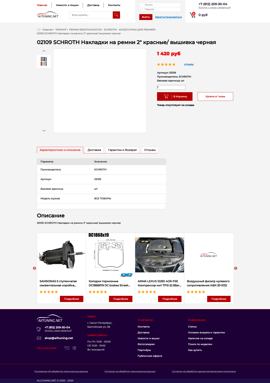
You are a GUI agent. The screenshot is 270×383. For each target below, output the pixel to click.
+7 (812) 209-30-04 (213, 4)
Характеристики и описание (60, 150)
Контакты (114, 5)
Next (235, 268)
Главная (42, 5)
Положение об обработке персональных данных (61, 371)
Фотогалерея (146, 344)
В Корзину (179, 96)
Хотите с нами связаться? (215, 7)
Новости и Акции (67, 5)
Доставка (93, 5)
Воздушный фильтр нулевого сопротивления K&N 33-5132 (208, 283)
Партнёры (144, 350)
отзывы (189, 64)
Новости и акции (148, 338)
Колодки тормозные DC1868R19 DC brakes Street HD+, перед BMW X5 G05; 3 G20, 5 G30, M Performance (108, 284)
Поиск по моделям (200, 344)
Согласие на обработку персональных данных (130, 371)
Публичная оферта (150, 356)
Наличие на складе (200, 338)
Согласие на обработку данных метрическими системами (204, 371)
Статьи (192, 326)
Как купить (195, 350)
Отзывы (150, 150)
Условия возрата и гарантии (206, 332)
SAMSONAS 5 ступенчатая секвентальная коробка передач (58, 284)
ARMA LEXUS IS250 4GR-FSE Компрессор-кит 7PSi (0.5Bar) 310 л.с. (159, 284)
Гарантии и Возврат (122, 150)
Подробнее (71, 298)
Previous (34, 268)
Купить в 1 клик (215, 96)
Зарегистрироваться (168, 17)
